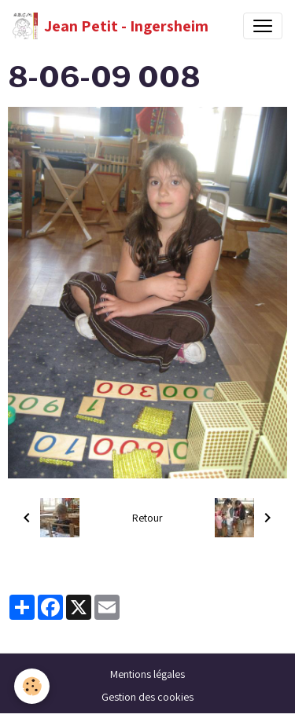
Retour (147, 518)
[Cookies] (32, 686)
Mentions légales (147, 674)
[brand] (110, 26)
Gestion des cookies (147, 697)
